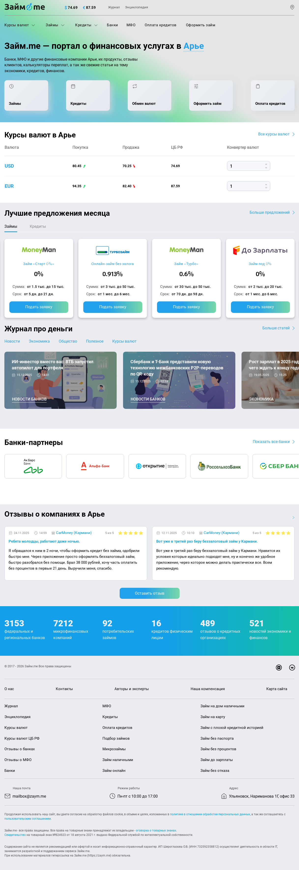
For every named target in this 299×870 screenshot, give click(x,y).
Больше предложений (270, 212)
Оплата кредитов (161, 25)
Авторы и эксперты (131, 689)
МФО (131, 25)
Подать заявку (38, 307)
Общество (68, 341)
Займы (55, 25)
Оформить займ (200, 25)
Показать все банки (271, 441)
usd (9, 166)
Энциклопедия (136, 7)
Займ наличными (117, 760)
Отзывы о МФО (17, 760)
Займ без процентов (218, 749)
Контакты (64, 689)
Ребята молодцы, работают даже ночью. (44, 541)
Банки (112, 25)
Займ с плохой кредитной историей (231, 727)
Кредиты (86, 25)
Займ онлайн (114, 770)
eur (9, 186)
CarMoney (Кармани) (74, 533)
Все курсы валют (274, 134)
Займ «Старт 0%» (38, 263)
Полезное (94, 341)
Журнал (114, 7)
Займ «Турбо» (186, 263)
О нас (9, 689)
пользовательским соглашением (27, 818)
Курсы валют (19, 25)
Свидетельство (15, 835)
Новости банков (29, 399)
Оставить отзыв (149, 593)
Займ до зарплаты (216, 760)
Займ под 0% (260, 263)
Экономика (39, 341)
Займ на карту (212, 717)
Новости (12, 341)
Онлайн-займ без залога (112, 263)
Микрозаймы (114, 749)
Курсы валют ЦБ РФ (22, 738)
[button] (293, 517)
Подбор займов (116, 738)
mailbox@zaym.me (29, 796)
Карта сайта (276, 689)
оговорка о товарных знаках (156, 830)
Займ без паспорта (217, 738)
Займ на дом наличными (222, 706)
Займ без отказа (214, 770)
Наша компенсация (208, 689)
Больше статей (276, 328)
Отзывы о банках (19, 749)
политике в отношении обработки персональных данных (210, 814)
